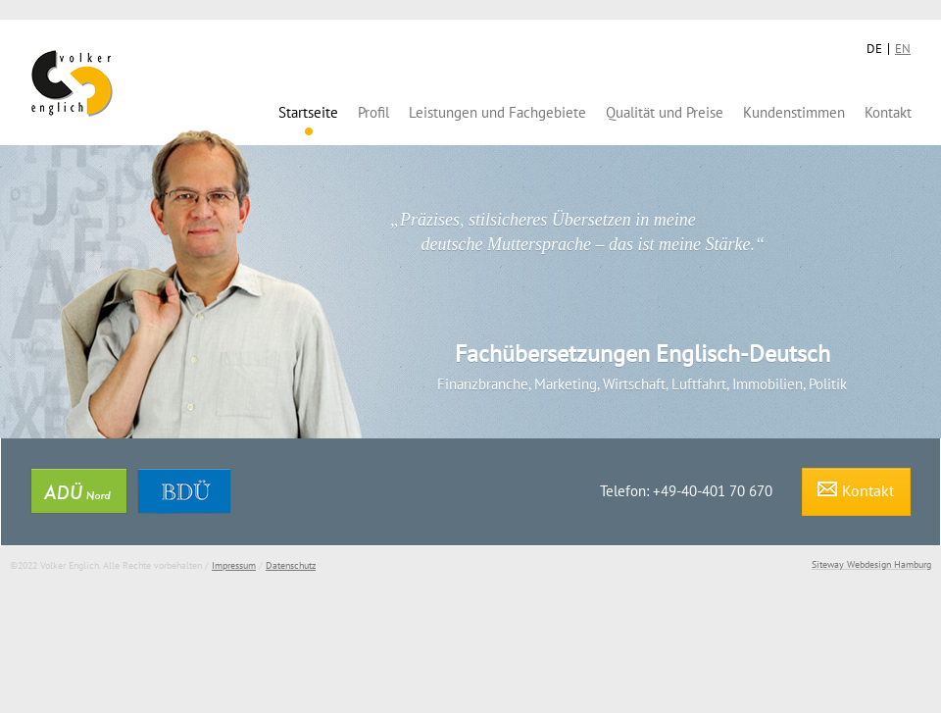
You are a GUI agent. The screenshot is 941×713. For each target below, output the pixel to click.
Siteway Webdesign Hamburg (871, 564)
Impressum (234, 565)
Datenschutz (291, 565)
